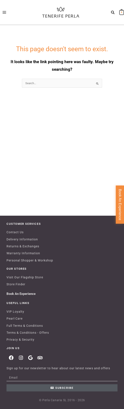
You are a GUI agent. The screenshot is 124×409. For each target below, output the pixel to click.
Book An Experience (21, 294)
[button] (113, 12)
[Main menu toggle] (4, 12)
